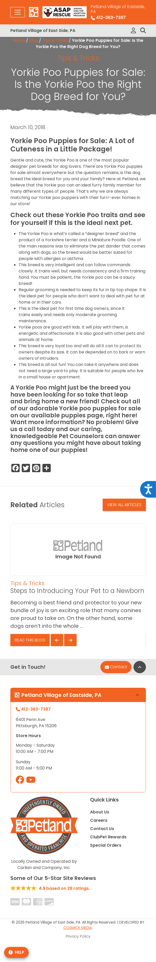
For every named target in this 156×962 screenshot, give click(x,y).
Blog (33, 40)
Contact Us (102, 829)
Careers (98, 820)
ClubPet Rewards (108, 837)
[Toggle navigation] (17, 12)
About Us (99, 812)
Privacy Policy (78, 936)
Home (19, 40)
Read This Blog (30, 640)
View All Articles (124, 505)
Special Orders (105, 845)
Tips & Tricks (55, 40)
